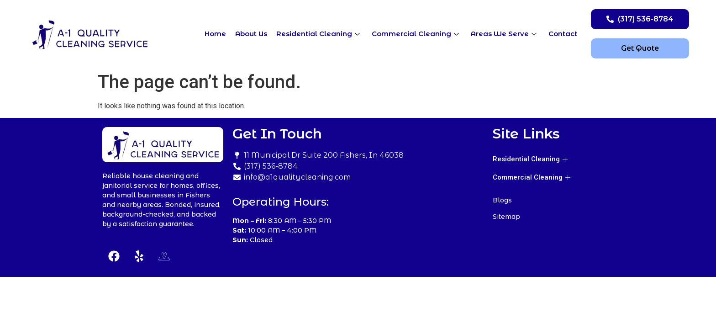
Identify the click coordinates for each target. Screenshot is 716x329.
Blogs (502, 200)
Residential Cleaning (318, 33)
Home (215, 33)
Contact (562, 33)
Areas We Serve (504, 33)
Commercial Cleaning (415, 33)
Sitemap (506, 216)
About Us (251, 33)
